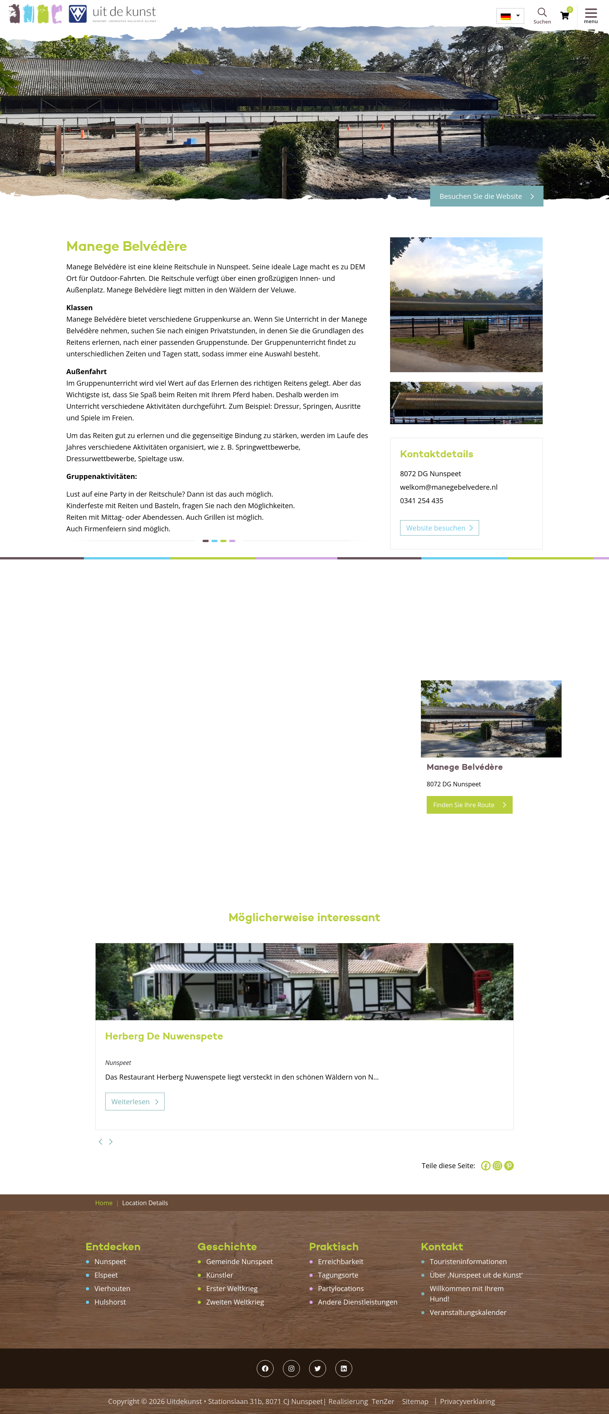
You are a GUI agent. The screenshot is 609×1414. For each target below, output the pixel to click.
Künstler (219, 1275)
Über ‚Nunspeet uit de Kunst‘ (476, 1275)
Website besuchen (436, 527)
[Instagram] (497, 1165)
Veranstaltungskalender (468, 1312)
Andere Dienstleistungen (358, 1302)
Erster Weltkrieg (231, 1288)
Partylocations (341, 1288)
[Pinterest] (509, 1165)
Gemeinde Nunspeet (239, 1261)
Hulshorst (110, 1302)
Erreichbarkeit (340, 1261)
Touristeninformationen (468, 1261)
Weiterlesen (134, 1101)
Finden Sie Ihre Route (469, 805)
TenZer (383, 1401)
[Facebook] (486, 1165)
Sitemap (415, 1401)
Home (104, 1203)
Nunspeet (110, 1261)
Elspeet (106, 1275)
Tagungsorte (338, 1275)
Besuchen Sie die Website (487, 196)
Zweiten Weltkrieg (235, 1302)
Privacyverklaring (467, 1401)
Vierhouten (112, 1288)
